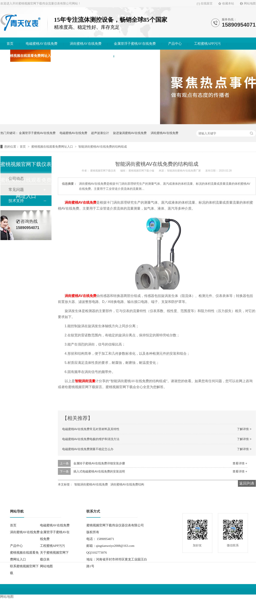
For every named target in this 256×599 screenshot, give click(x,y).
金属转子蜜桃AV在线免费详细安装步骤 (99, 463)
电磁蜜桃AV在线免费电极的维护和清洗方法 (91, 439)
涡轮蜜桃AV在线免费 (164, 133)
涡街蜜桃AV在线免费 (86, 43)
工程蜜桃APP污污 (207, 43)
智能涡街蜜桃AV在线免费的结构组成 (102, 146)
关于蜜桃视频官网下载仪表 (87, 56)
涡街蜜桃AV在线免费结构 (127, 484)
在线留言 (207, 3)
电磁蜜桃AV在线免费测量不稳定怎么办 (88, 449)
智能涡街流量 (85, 381)
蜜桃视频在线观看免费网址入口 (30, 56)
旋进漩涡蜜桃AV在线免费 (130, 133)
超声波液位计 (100, 133)
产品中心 (175, 43)
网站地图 (250, 3)
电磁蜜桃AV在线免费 (41, 43)
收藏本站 (228, 3)
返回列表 (247, 483)
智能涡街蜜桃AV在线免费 (91, 484)
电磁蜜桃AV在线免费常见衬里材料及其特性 (91, 429)
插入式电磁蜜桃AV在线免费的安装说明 (99, 471)
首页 (10, 43)
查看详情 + (240, 463)
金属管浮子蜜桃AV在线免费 (135, 43)
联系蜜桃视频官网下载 (137, 56)
